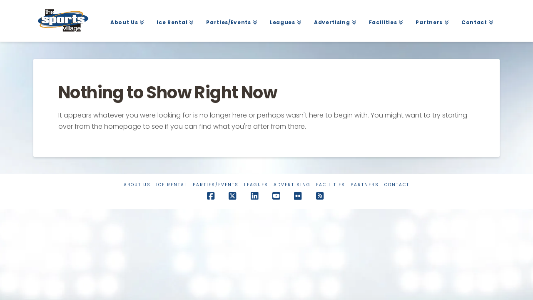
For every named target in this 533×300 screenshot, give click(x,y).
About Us (137, 185)
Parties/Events (216, 185)
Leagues (256, 185)
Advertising (292, 185)
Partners (365, 185)
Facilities (330, 185)
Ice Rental (171, 185)
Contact (396, 185)
